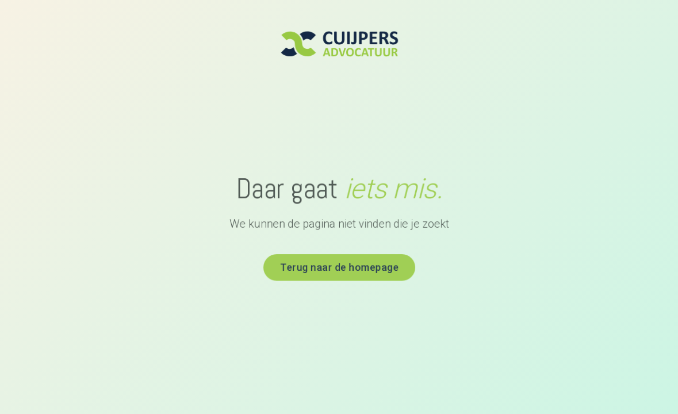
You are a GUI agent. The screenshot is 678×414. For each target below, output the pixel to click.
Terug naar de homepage (339, 266)
